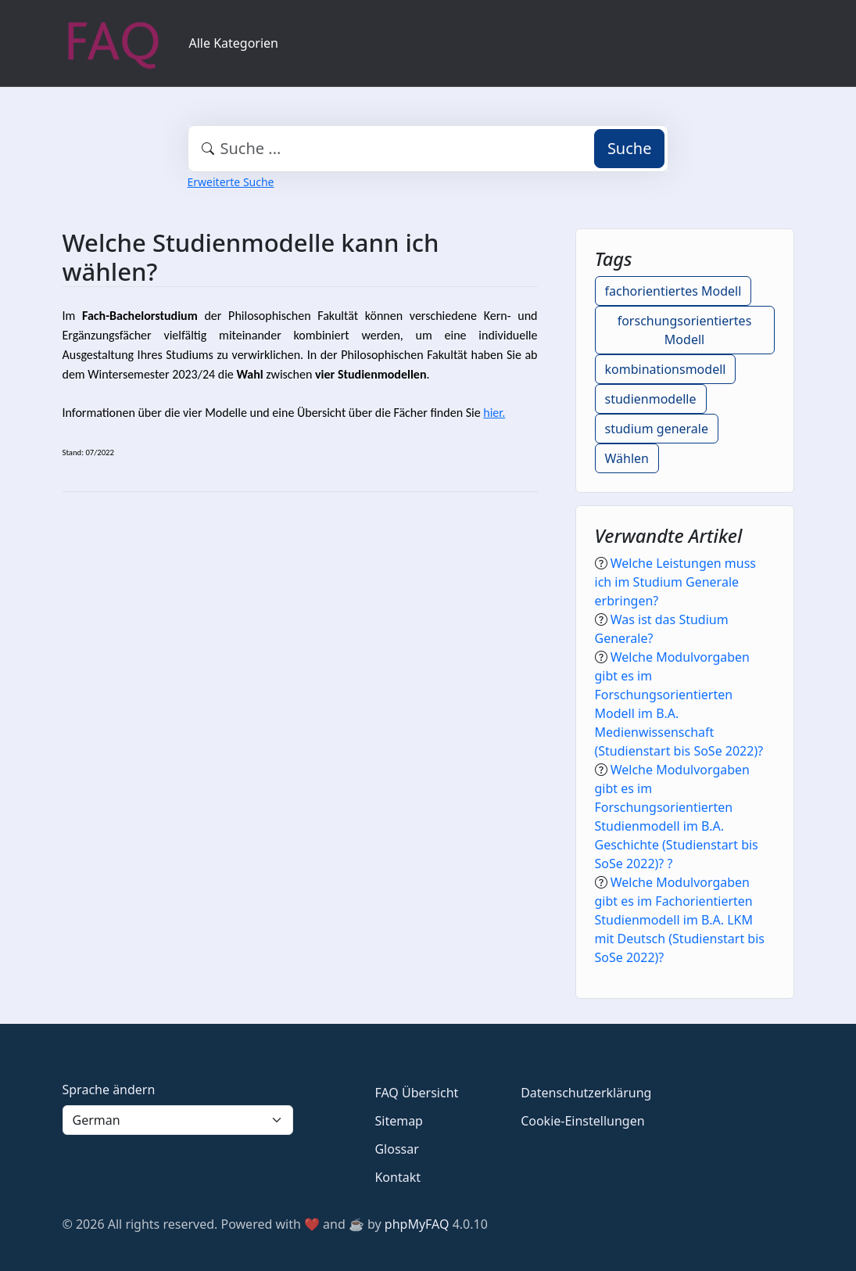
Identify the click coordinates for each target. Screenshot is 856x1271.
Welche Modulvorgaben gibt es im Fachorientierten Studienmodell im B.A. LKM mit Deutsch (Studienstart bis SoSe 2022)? (680, 920)
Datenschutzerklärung (586, 1092)
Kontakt (397, 1177)
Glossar (396, 1149)
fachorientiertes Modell (673, 291)
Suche (629, 148)
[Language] (178, 1120)
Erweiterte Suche (231, 181)
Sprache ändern (109, 1089)
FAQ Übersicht (416, 1092)
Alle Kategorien (234, 43)
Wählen (627, 458)
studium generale (657, 428)
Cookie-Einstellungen (582, 1120)
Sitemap (398, 1120)
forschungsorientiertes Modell (685, 330)
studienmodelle (651, 399)
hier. (494, 412)
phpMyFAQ (417, 1224)
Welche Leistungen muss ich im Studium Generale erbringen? (675, 582)
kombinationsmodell (665, 369)
